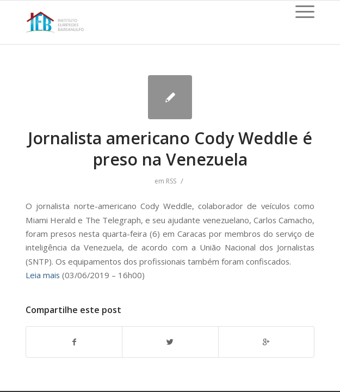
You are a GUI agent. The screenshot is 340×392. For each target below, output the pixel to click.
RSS (171, 181)
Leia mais (43, 275)
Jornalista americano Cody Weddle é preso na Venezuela (170, 148)
